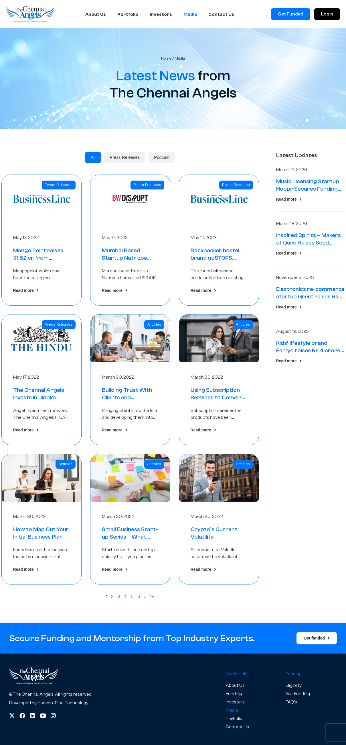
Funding (234, 693)
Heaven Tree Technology (62, 702)
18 (152, 596)
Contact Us (221, 14)
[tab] (93, 157)
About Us (95, 14)
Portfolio (127, 14)
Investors (161, 14)
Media (190, 14)
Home (166, 58)
